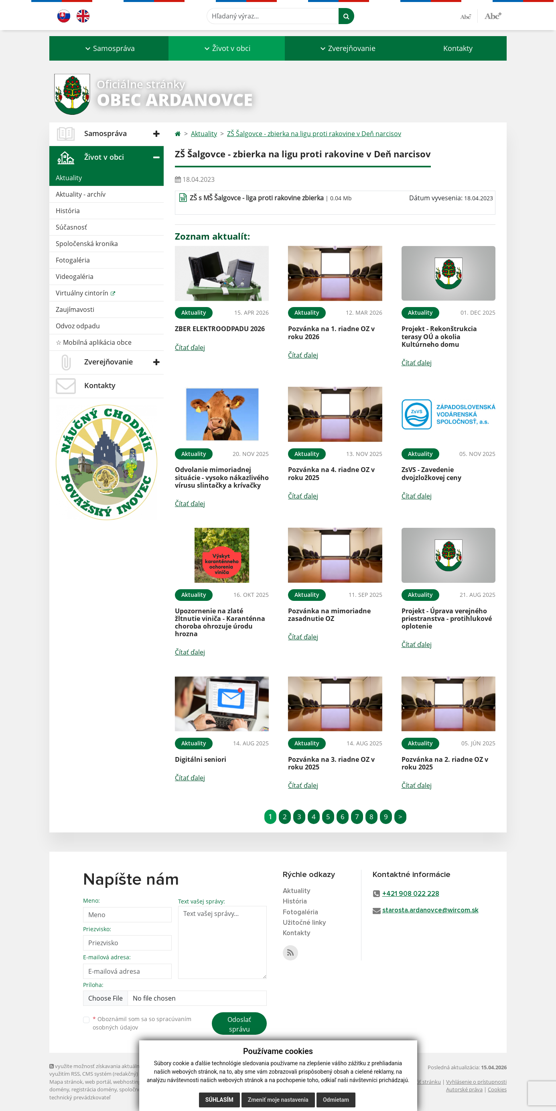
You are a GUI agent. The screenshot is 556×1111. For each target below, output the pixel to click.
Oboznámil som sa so (142, 1023)
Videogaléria (74, 276)
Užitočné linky (304, 923)
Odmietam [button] (336, 1100)
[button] (108, 48)
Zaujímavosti (75, 309)
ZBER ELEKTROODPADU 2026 (220, 328)
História (68, 210)
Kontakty (458, 48)
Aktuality (69, 177)
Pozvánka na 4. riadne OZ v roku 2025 (331, 473)
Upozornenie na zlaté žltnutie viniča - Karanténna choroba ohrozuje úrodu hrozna (220, 622)
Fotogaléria (73, 260)
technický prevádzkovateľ (79, 1097)
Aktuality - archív (81, 194)
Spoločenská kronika (87, 243)
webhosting (127, 1081)
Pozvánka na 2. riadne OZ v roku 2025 (445, 763)
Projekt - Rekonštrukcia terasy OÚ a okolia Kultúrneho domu (439, 336)
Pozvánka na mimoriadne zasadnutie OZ (329, 614)
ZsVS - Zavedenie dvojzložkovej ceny (431, 473)
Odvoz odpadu (78, 325)
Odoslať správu (239, 1024)
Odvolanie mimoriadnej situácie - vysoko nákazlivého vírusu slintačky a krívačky (222, 477)
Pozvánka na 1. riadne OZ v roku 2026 (331, 332)
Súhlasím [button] (219, 1100)
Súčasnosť (71, 227)
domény (59, 1089)
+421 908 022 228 (410, 894)
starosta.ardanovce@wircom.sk (430, 910)
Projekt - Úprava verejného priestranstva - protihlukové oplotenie (447, 618)
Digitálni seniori (200, 759)
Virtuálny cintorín (83, 293)
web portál (98, 1081)
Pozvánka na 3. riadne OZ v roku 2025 (331, 763)
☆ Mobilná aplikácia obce (94, 342)
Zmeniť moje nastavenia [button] (278, 1100)
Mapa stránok (66, 1081)
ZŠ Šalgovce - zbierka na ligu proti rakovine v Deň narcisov (314, 133)
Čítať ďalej (190, 347)
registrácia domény (94, 1089)
